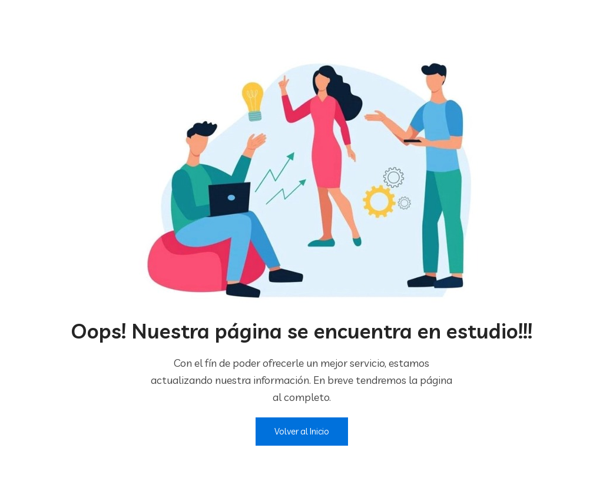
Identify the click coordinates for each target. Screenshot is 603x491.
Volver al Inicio (301, 431)
